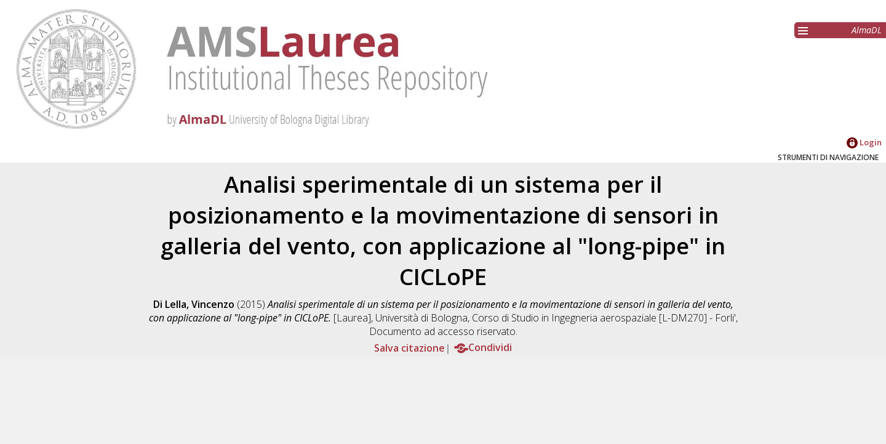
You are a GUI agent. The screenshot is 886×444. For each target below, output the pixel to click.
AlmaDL (867, 30)
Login (864, 142)
